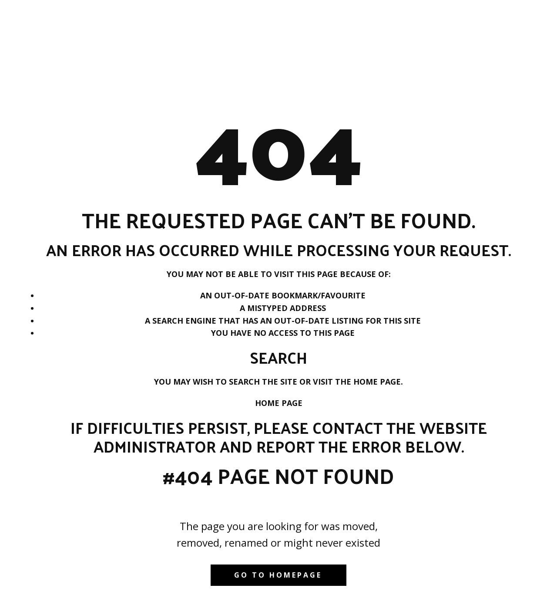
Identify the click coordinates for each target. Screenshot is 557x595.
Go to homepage (278, 575)
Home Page (278, 403)
